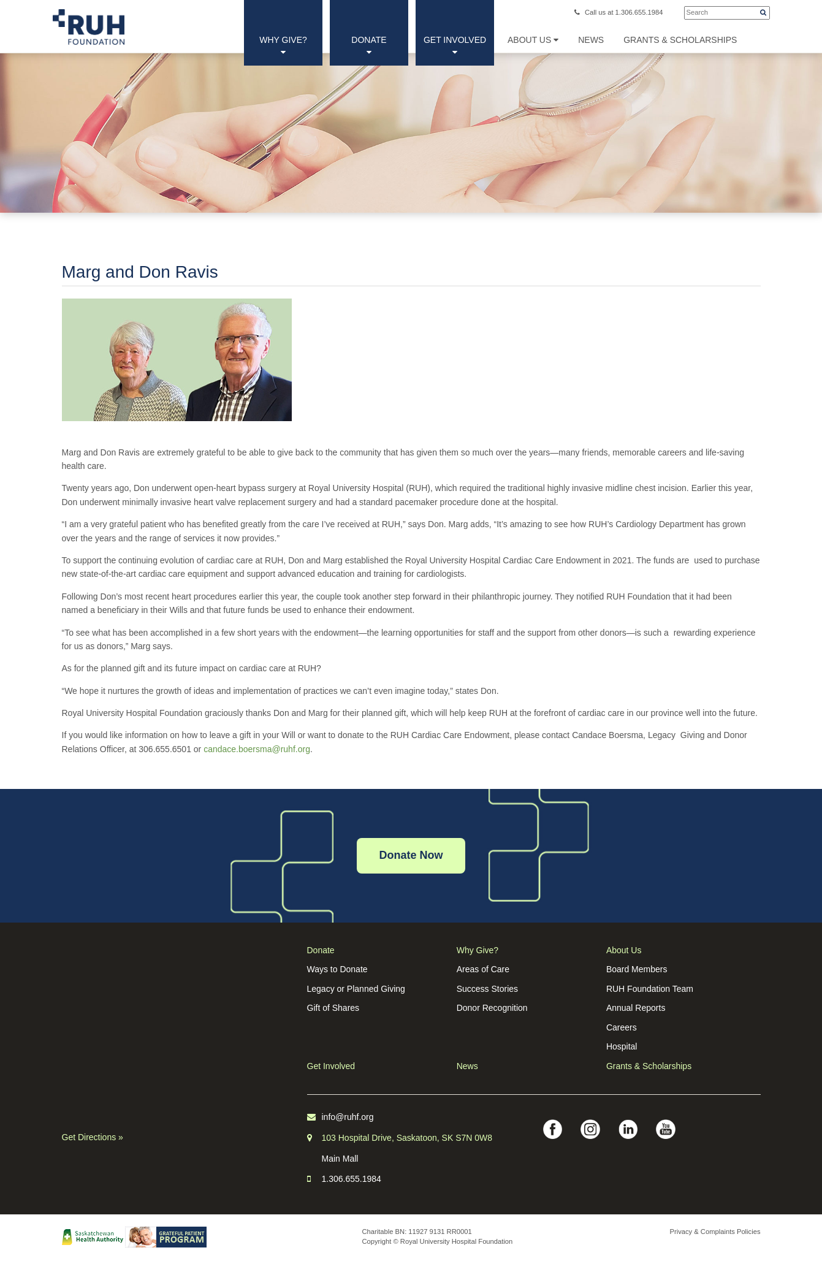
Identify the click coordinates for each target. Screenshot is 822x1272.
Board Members (637, 969)
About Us (533, 40)
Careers (621, 1027)
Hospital (621, 1046)
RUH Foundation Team (649, 989)
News (467, 1066)
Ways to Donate (337, 969)
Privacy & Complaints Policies (715, 1231)
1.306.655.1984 (351, 1179)
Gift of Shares (333, 1008)
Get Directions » (92, 1137)
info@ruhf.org (348, 1117)
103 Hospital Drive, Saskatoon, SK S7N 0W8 (407, 1138)
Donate (368, 45)
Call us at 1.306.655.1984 (618, 12)
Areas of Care (483, 969)
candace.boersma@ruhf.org (257, 749)
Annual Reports (636, 1008)
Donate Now (411, 855)
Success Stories (487, 989)
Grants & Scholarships (648, 1066)
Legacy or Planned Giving (356, 989)
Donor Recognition (492, 1008)
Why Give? (283, 45)
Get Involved (455, 45)
